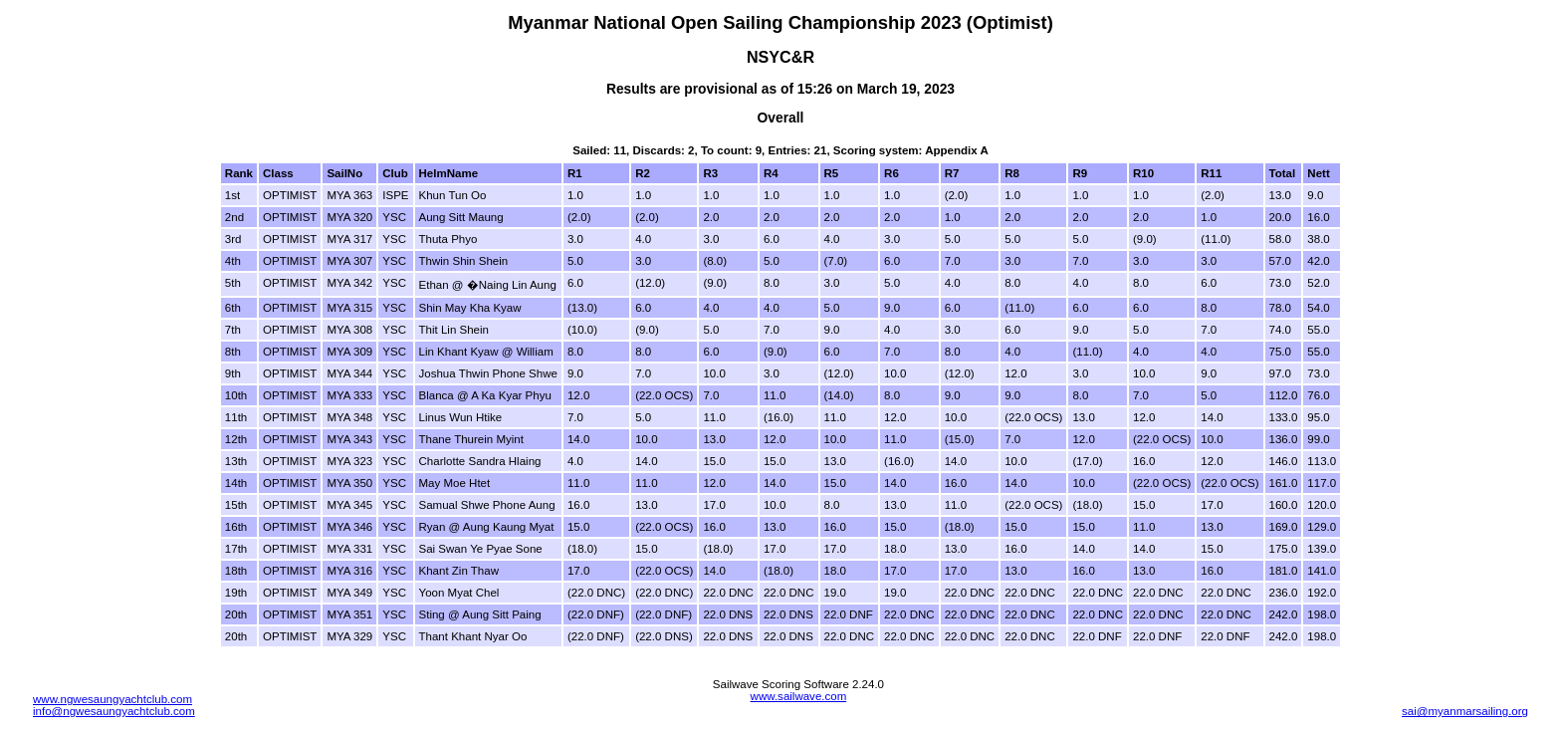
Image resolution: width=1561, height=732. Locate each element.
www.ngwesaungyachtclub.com (112, 699)
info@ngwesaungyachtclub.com (114, 711)
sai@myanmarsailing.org (1465, 711)
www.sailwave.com (799, 696)
